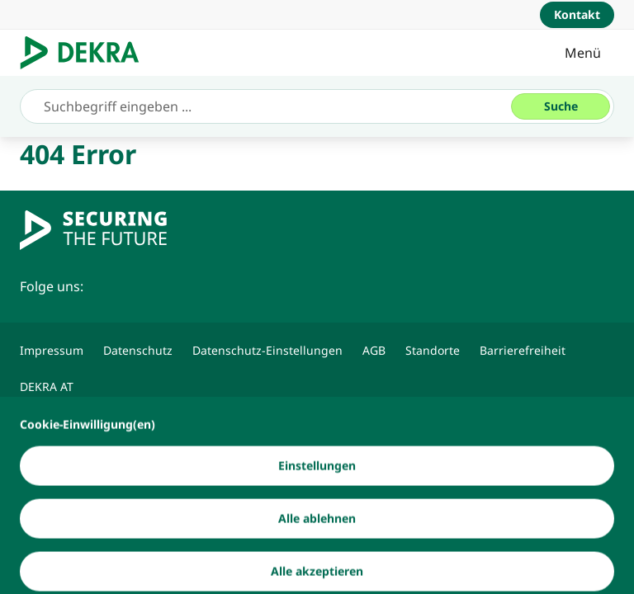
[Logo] (86, 53)
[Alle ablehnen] (317, 559)
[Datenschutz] (138, 350)
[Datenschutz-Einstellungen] (267, 350)
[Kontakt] (577, 15)
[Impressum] (51, 350)
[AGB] (374, 350)
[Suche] (560, 106)
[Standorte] (432, 350)
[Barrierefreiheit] (522, 350)
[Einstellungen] (317, 506)
